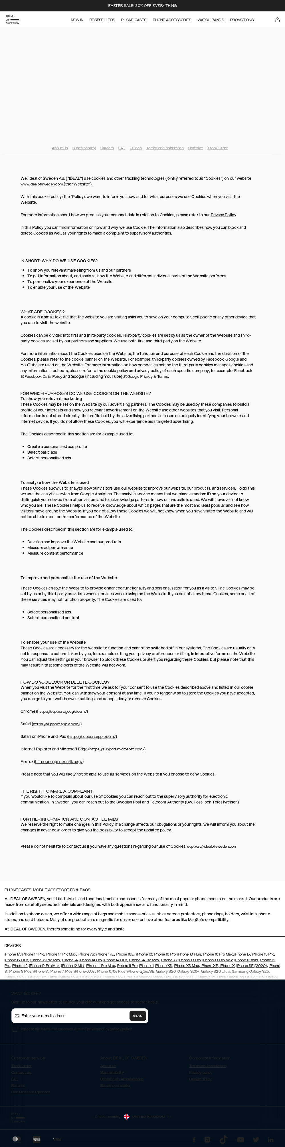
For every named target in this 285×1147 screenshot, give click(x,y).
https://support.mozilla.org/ (58, 762)
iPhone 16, (144, 954)
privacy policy (121, 1029)
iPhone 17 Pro (33, 954)
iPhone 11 (146, 966)
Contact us (21, 1073)
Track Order (217, 148)
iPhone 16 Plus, (189, 954)
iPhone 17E (105, 954)
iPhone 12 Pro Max (44, 966)
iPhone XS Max (186, 966)
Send (138, 1015)
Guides (136, 148)
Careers (107, 148)
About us (60, 148)
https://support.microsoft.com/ (117, 749)
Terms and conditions (165, 148)
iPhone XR (209, 966)
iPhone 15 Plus (16, 960)
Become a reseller (115, 1086)
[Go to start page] (13, 19)
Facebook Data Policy (43, 377)
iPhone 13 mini (246, 960)
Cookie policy (200, 1079)
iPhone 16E (125, 954)
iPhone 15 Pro (262, 954)
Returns (18, 1086)
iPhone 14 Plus (115, 960)
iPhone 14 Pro (90, 960)
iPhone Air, (86, 954)
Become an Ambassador (121, 1079)
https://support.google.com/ (62, 712)
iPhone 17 (12, 954)
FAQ (121, 148)
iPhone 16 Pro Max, (218, 954)
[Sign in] (278, 19)
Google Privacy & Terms (148, 377)
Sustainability (84, 148)
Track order (21, 1066)
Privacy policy (200, 1073)
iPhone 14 (70, 960)
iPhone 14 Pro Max (144, 960)
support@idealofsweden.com (212, 847)
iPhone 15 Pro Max (45, 960)
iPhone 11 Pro (127, 966)
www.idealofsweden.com (42, 184)
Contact (195, 148)
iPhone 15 (242, 954)
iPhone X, (227, 966)
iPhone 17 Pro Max (61, 954)
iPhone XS (163, 966)
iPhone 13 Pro (190, 960)
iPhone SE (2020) (252, 966)
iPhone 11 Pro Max (100, 966)
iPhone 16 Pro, (165, 954)
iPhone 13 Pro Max (218, 960)
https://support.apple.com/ (56, 724)
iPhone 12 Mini (72, 966)
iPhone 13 (169, 960)
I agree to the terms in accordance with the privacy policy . (76, 1029)
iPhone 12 (20, 966)
